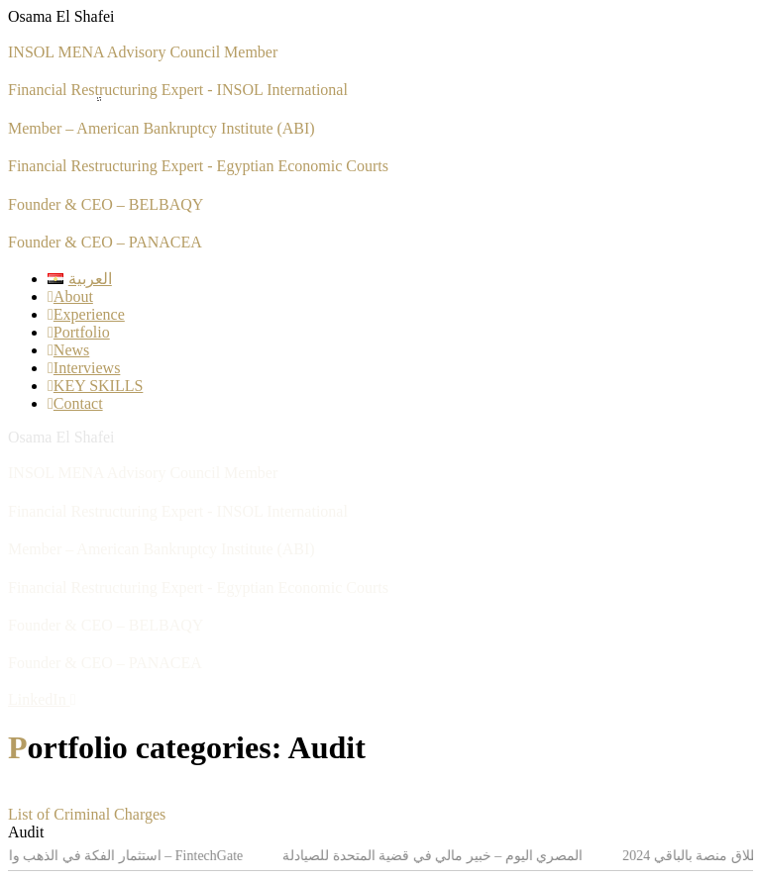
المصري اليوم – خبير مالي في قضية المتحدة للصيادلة (436, 855)
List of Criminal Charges (86, 814)
